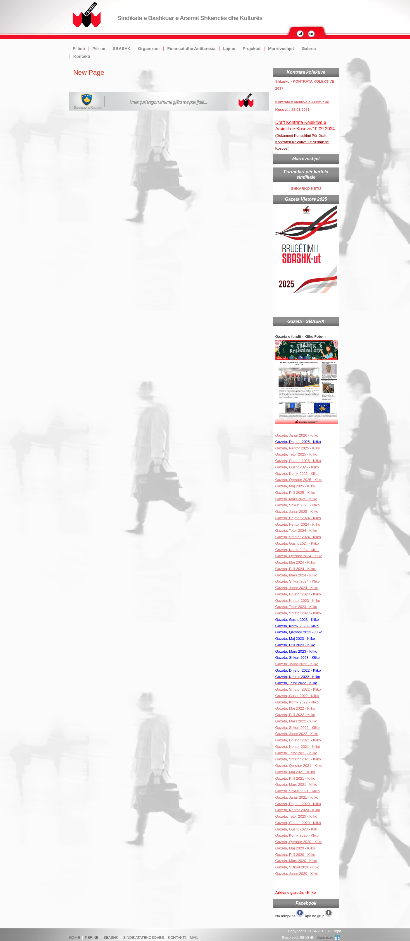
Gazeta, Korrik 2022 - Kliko (297, 702)
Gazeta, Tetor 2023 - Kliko (296, 607)
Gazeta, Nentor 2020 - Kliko (297, 810)
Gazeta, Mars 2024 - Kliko (296, 575)
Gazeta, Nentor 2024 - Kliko (297, 524)
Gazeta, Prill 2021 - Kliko (295, 778)
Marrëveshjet (281, 48)
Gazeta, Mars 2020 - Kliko (296, 861)
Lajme (229, 48)
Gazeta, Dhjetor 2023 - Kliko (298, 594)
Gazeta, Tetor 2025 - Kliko (296, 454)
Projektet (252, 48)
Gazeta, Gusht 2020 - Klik (296, 829)
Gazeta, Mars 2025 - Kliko (296, 499)
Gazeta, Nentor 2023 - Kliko (297, 600)
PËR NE (91, 937)
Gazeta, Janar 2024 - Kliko (296, 588)
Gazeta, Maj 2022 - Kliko (295, 708)
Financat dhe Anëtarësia (191, 48)
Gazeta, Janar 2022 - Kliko (296, 734)
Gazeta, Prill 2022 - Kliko (295, 715)
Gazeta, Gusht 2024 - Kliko (297, 543)
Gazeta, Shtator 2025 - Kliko (298, 461)
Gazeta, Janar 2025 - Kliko (296, 511)
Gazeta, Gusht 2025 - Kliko (297, 467)
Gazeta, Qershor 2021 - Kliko (298, 765)
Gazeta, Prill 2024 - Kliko (295, 569)
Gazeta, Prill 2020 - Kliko (295, 855)
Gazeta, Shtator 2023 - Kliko (298, 613)
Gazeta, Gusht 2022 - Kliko (297, 696)
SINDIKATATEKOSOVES (143, 937)
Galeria (309, 48)
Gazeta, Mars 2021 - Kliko (296, 784)
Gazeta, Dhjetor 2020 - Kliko (298, 804)
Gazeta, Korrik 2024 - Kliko (297, 550)
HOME (74, 937)
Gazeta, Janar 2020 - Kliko (296, 873)
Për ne (98, 48)
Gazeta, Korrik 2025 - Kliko (297, 473)
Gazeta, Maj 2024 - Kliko (295, 562)
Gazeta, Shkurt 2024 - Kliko (298, 581)
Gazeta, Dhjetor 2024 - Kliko (298, 518)
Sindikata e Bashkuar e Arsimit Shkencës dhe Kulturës (189, 18)
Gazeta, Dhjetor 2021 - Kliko (298, 740)
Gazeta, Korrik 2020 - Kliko (297, 835)
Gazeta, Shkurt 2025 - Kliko (297, 505)
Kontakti (81, 56)
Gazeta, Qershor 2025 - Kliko (298, 480)
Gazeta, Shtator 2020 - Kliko (298, 823)
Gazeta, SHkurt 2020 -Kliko (297, 867)
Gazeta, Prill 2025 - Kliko (295, 492)
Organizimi (149, 48)
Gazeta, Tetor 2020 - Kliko (296, 816)
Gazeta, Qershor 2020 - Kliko (298, 842)
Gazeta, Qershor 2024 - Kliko (298, 556)
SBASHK (121, 48)
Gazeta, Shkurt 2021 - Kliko (297, 791)
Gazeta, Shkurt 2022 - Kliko (297, 727)
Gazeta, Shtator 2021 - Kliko (298, 759)
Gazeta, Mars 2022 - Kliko (296, 721)
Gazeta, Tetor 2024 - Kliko (296, 530)
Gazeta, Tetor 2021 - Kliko (296, 753)
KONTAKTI (177, 937)
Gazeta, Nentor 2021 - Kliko (297, 746)
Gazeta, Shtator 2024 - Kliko (298, 537)
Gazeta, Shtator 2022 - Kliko (298, 689)
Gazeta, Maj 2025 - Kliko (295, 486)
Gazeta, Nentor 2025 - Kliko (297, 448)
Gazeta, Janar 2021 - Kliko (296, 797)
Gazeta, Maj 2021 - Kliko (295, 772)
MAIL (194, 937)
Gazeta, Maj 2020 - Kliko (295, 848)
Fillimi (79, 48)
